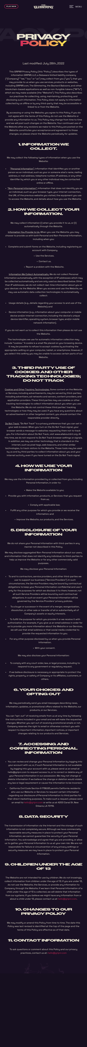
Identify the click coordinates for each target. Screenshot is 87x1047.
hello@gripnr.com (33, 802)
